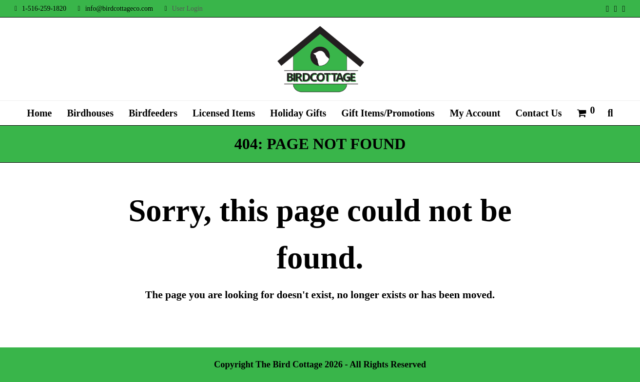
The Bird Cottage (288, 364)
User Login (187, 8)
